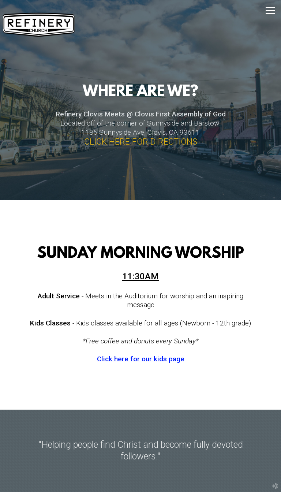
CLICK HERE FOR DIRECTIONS (140, 142)
